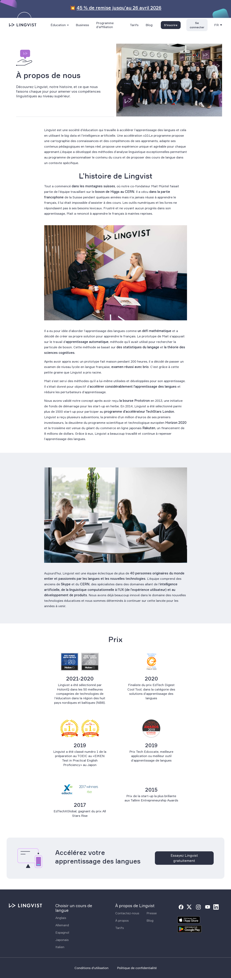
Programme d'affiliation (105, 25)
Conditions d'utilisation (91, 967)
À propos (122, 920)
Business (82, 25)
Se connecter (197, 25)
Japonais (62, 940)
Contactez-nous (127, 913)
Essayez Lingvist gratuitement (184, 858)
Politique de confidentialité (137, 967)
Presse (151, 913)
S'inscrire (170, 25)
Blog (149, 25)
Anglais (60, 918)
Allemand (62, 925)
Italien (59, 947)
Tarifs (134, 25)
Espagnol (62, 932)
